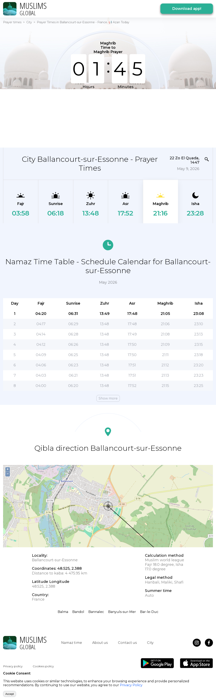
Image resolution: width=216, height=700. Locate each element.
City (29, 22)
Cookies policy (43, 666)
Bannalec (96, 612)
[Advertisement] (84, 118)
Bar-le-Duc (149, 612)
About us (100, 643)
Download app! (186, 8)
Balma (63, 612)
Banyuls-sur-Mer (122, 612)
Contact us (127, 643)
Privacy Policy (131, 685)
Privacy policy (12, 666)
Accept (9, 693)
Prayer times (12, 22)
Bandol (78, 612)
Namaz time (71, 643)
